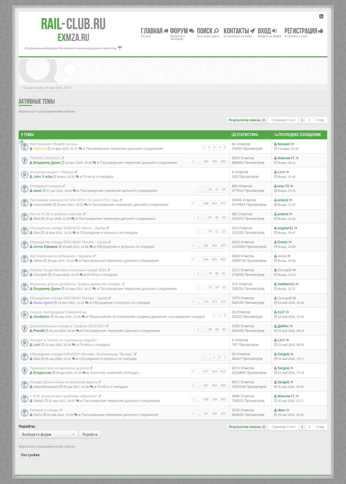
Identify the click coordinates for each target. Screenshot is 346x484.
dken (281, 410)
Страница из (283, 120)
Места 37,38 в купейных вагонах (56, 214)
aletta (282, 256)
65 (217, 217)
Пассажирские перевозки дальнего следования (124, 149)
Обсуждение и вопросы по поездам (109, 233)
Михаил (284, 144)
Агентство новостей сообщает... (115, 373)
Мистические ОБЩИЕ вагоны (53, 144)
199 (214, 399)
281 (205, 245)
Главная (155, 30)
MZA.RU (73, 37)
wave (37, 191)
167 (205, 413)
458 (214, 385)
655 (214, 259)
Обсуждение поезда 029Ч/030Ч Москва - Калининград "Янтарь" (81, 354)
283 (222, 245)
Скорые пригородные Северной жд (58, 312)
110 (205, 301)
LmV (281, 172)
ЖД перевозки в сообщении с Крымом (61, 256)
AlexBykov (41, 317)
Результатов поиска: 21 (247, 120)
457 (205, 385)
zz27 (281, 312)
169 (222, 413)
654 (205, 259)
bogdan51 (285, 228)
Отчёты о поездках (98, 177)
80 (217, 273)
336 (222, 161)
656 (222, 259)
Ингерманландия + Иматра (52, 172)
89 (217, 329)
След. (320, 120)
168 (214, 413)
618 (214, 371)
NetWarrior (286, 284)
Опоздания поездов (45, 186)
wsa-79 (283, 186)
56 (210, 189)
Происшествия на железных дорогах (59, 368)
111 (214, 301)
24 (217, 287)
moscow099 (42, 205)
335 (214, 161)
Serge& (283, 354)
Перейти (90, 434)
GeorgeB (40, 275)
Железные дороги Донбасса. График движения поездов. (75, 284)
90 (223, 329)
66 (223, 217)
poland (283, 200)
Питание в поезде (44, 410)
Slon (36, 219)
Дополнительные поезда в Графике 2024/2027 (67, 326)
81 (223, 273)
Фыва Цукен (43, 303)
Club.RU (73, 23)
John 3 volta (42, 177)
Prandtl (38, 331)
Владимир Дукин (47, 163)
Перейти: (27, 426)
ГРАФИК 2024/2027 (45, 158)
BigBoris (39, 149)
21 (217, 231)
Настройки (30, 455)
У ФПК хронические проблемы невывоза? (64, 396)
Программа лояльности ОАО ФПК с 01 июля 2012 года (74, 200)
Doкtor (283, 242)
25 (223, 287)
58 (223, 189)
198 (205, 399)
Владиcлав (42, 373)
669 (214, 203)
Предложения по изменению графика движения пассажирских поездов (147, 317)
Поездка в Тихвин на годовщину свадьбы (63, 340)
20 (210, 231)
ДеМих (283, 326)
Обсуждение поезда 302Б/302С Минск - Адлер (67, 228)
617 (205, 371)
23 (210, 287)
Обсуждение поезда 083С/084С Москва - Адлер (68, 298)
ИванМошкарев (46, 387)
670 (222, 203)
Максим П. (286, 158)
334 (205, 161)
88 (210, 329)
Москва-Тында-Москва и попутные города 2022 (68, 270)
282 (214, 245)
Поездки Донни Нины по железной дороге (64, 382)
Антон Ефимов (45, 247)
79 (210, 273)
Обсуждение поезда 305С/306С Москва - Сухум (68, 242)
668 (205, 203)
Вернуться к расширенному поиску (47, 111)
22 (223, 231)
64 (210, 217)
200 (222, 399)
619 (222, 371)
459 (222, 385)
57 (217, 189)
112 (222, 301)
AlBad (38, 261)
